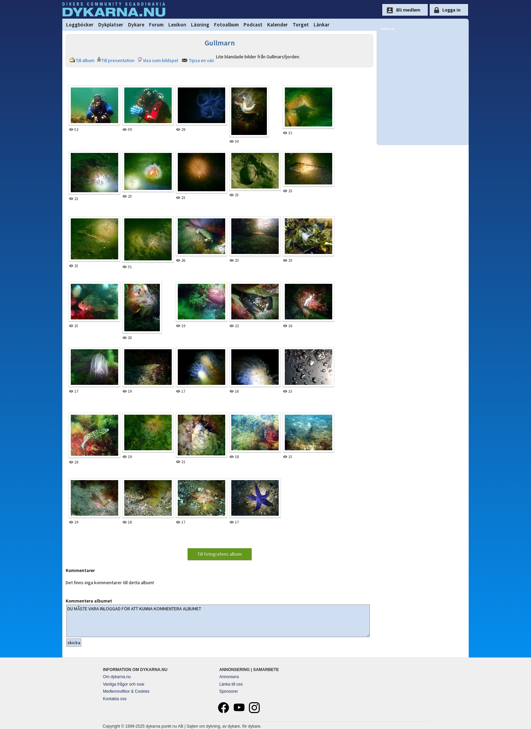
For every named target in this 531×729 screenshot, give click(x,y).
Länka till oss (230, 684)
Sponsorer (228, 691)
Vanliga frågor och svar (124, 684)
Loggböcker (79, 24)
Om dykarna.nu (117, 676)
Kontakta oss (114, 698)
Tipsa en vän (201, 60)
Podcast (252, 24)
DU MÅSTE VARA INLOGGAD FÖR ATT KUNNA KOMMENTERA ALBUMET (218, 621)
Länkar (322, 24)
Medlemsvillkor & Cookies (126, 691)
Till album (85, 60)
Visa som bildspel (160, 60)
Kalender (277, 24)
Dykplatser (110, 24)
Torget (301, 24)
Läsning (200, 24)
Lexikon (177, 24)
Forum (156, 24)
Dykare (136, 24)
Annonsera (229, 676)
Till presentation (118, 60)
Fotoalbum (226, 24)
